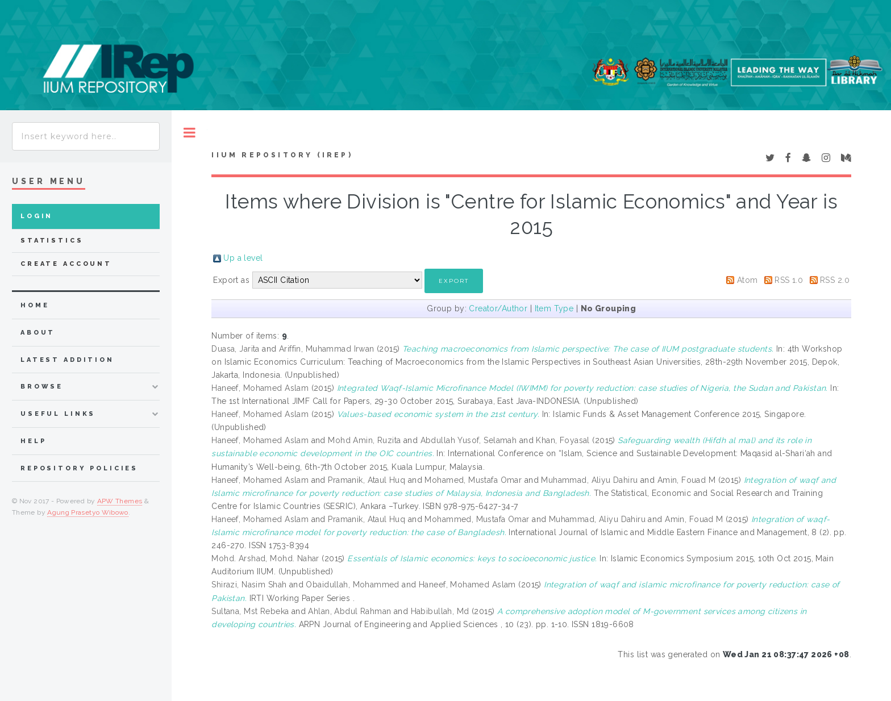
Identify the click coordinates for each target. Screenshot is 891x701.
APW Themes (120, 501)
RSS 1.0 (789, 280)
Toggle (189, 132)
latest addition (67, 360)
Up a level (243, 257)
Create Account (66, 264)
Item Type (554, 308)
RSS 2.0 (835, 280)
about (37, 332)
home (34, 305)
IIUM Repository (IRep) (281, 155)
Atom (747, 280)
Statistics (52, 240)
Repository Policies (79, 468)
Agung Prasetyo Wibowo (87, 512)
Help (33, 441)
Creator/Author (498, 308)
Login (36, 216)
